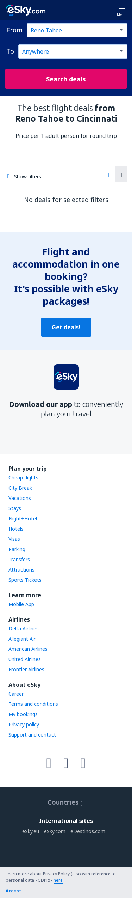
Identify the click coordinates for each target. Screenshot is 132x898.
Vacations (19, 498)
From (14, 30)
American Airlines (28, 649)
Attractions (21, 569)
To (10, 51)
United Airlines (24, 659)
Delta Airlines (23, 628)
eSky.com (54, 831)
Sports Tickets (25, 579)
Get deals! (66, 327)
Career (16, 693)
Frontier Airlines (26, 669)
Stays (14, 508)
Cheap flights (23, 477)
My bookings (23, 714)
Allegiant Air (22, 638)
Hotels (16, 528)
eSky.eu (30, 831)
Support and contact (32, 734)
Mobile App (21, 604)
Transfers (19, 559)
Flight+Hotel (22, 518)
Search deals (66, 79)
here (58, 880)
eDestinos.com (87, 831)
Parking (16, 549)
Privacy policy (23, 724)
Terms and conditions (33, 704)
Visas (14, 539)
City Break (20, 487)
